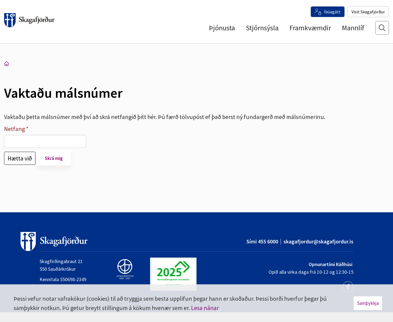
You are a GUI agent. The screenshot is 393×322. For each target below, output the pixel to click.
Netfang (14, 129)
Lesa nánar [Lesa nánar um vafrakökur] (205, 308)
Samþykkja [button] (368, 303)
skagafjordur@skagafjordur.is (318, 241)
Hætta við (20, 158)
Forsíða (6, 63)
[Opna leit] (382, 30)
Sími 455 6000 (262, 241)
